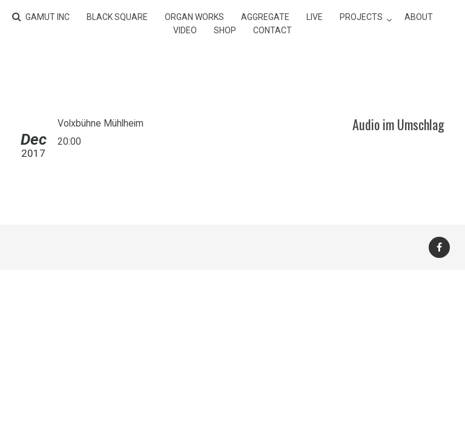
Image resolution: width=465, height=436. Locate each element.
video (185, 30)
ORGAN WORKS (194, 17)
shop (225, 30)
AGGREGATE (265, 17)
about (418, 17)
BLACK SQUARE (117, 17)
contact (272, 30)
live (314, 17)
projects (361, 17)
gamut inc (47, 17)
